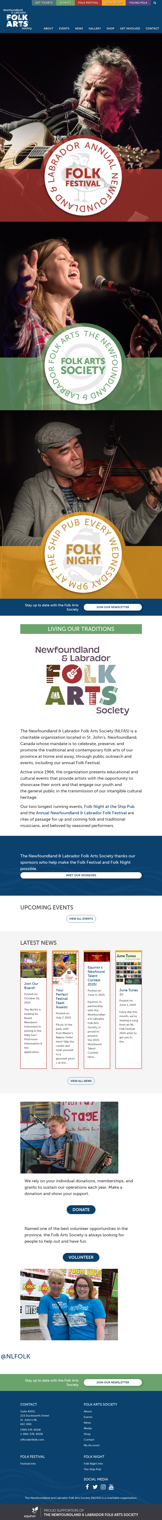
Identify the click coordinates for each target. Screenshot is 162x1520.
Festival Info (28, 1463)
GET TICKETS (44, 2)
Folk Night (113, 2)
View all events (81, 918)
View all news (81, 1081)
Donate (81, 1209)
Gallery (95, 28)
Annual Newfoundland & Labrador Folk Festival (81, 812)
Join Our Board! (31, 985)
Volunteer (81, 1257)
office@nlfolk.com (32, 1439)
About (48, 28)
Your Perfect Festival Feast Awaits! (62, 998)
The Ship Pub (92, 1469)
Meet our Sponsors (81, 875)
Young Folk (138, 2)
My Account (92, 1445)
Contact (152, 28)
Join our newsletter (112, 607)
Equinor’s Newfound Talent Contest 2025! (96, 975)
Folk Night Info (93, 1463)
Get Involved (130, 28)
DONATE (65, 2)
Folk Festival (88, 2)
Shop (110, 28)
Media (88, 1428)
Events (64, 28)
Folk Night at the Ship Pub (109, 806)
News (79, 28)
